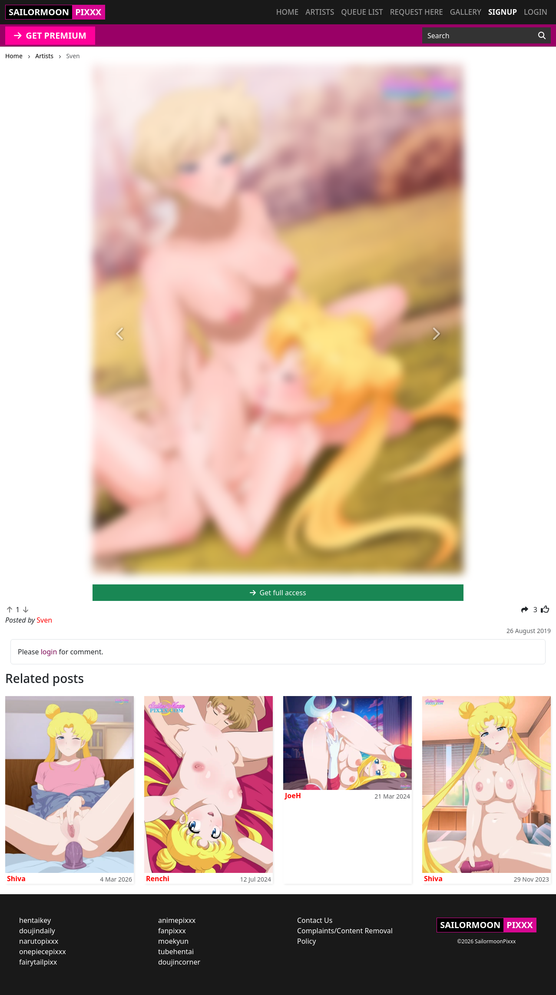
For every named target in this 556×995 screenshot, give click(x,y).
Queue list (362, 12)
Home (287, 12)
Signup (502, 12)
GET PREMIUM (50, 35)
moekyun (173, 941)
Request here (416, 12)
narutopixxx (38, 941)
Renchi (157, 878)
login (49, 652)
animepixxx (176, 920)
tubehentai (176, 951)
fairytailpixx (38, 962)
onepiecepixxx (42, 951)
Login (535, 12)
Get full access (278, 592)
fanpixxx (172, 930)
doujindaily (37, 930)
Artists (319, 12)
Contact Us (314, 920)
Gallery (465, 12)
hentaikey (35, 920)
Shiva (16, 878)
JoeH (293, 795)
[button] (120, 334)
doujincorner (179, 962)
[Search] (542, 35)
